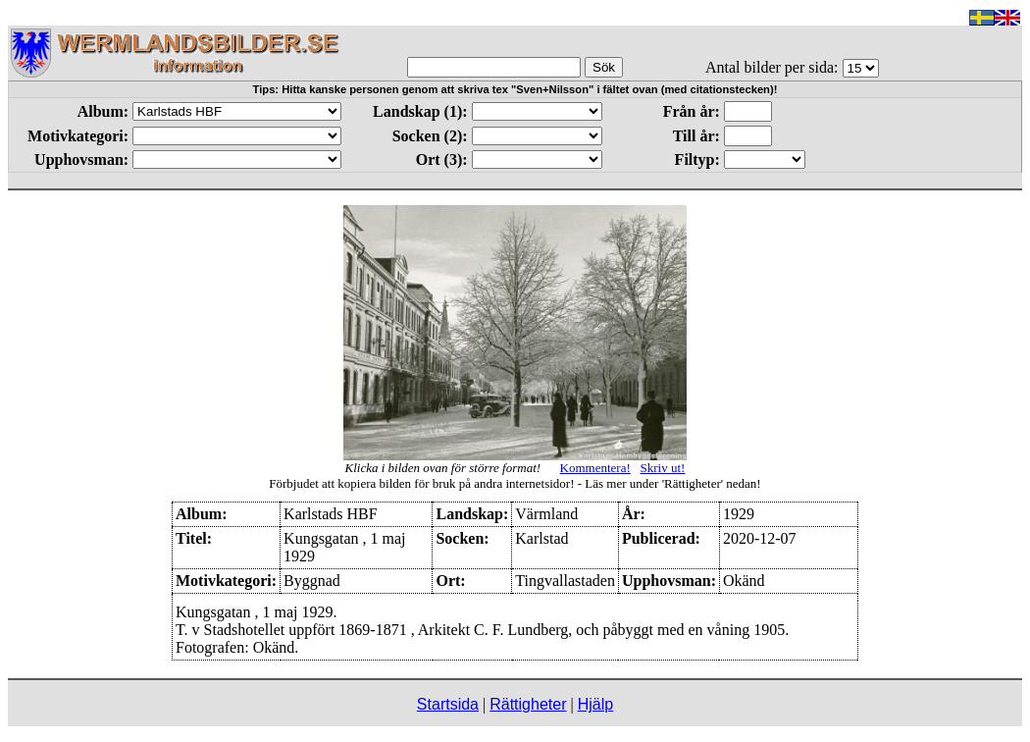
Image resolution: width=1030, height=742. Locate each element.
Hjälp (595, 704)
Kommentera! (595, 467)
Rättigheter (527, 704)
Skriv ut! (663, 467)
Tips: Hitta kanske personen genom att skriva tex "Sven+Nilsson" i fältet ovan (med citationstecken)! (515, 89)
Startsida (448, 704)
